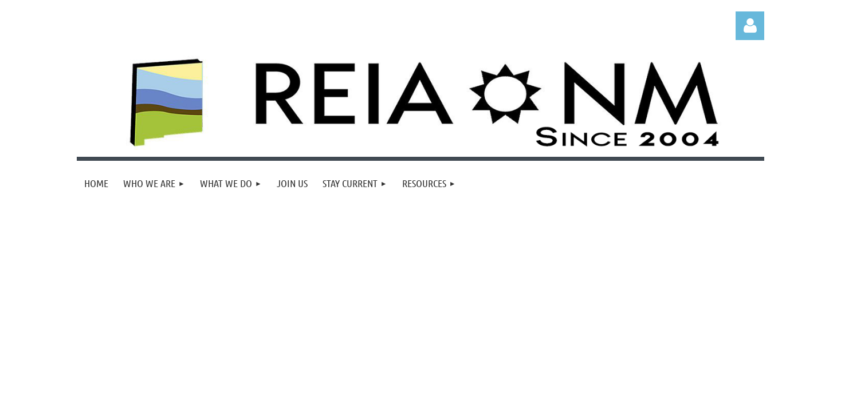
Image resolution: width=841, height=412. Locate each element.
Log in (750, 25)
